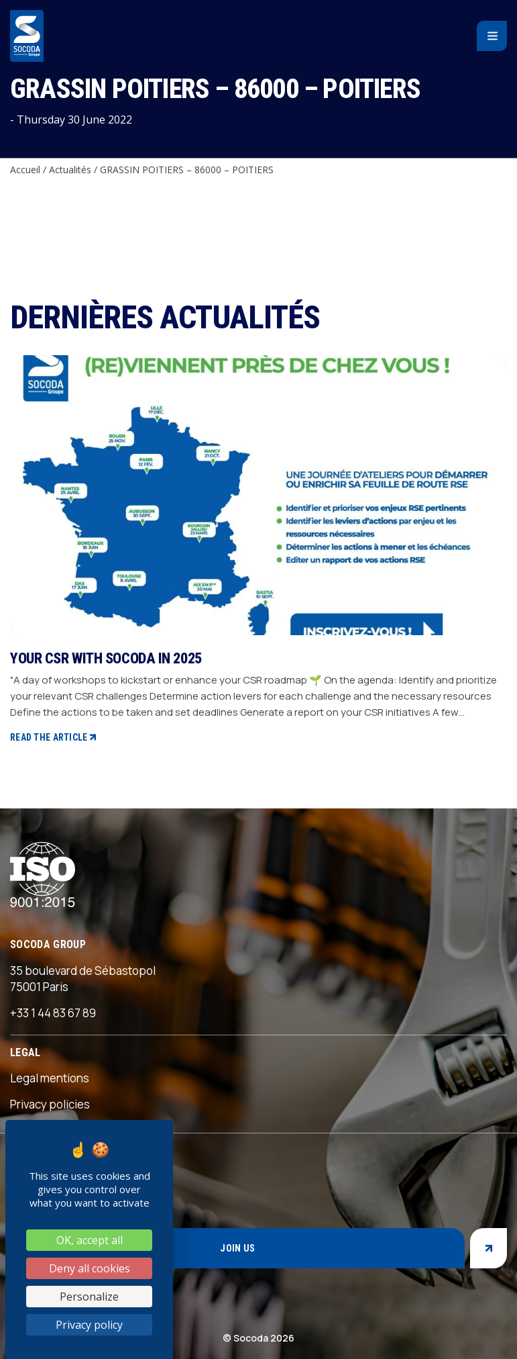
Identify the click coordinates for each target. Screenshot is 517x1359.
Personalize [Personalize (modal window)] (89, 1296)
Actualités (70, 169)
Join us (237, 1248)
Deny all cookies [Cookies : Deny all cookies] (89, 1268)
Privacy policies (50, 1104)
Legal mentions (49, 1078)
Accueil (25, 169)
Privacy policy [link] (89, 1324)
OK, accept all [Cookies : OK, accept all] (89, 1240)
